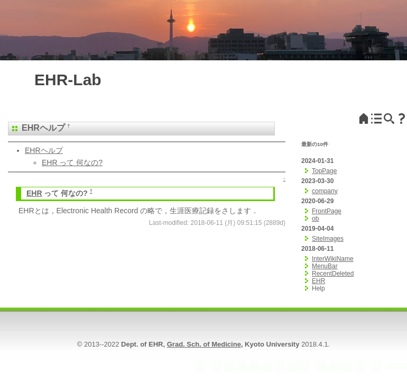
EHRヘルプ (44, 150)
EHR (31, 127)
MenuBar (325, 266)
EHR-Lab (67, 79)
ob (315, 218)
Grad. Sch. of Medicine (204, 344)
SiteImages (328, 238)
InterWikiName (333, 258)
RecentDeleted (333, 273)
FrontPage (326, 211)
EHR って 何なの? (72, 162)
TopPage (324, 171)
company (325, 191)
